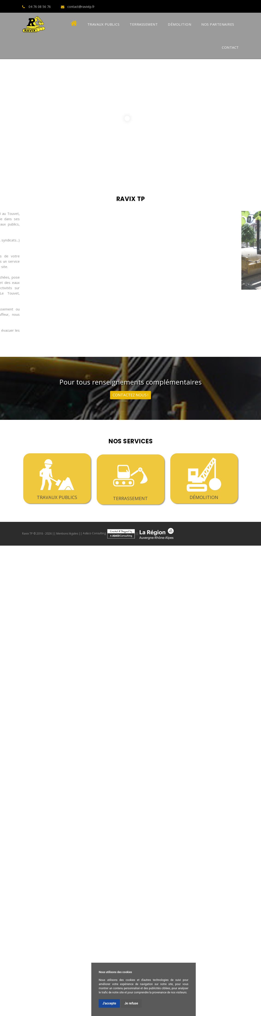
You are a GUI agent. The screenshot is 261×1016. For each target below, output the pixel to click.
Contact (230, 47)
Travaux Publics (103, 24)
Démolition (179, 24)
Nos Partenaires (217, 24)
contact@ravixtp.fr (81, 6)
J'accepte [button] (109, 1003)
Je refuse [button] (131, 1003)
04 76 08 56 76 (40, 6)
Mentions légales (67, 533)
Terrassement (144, 24)
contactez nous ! (130, 391)
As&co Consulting (109, 533)
